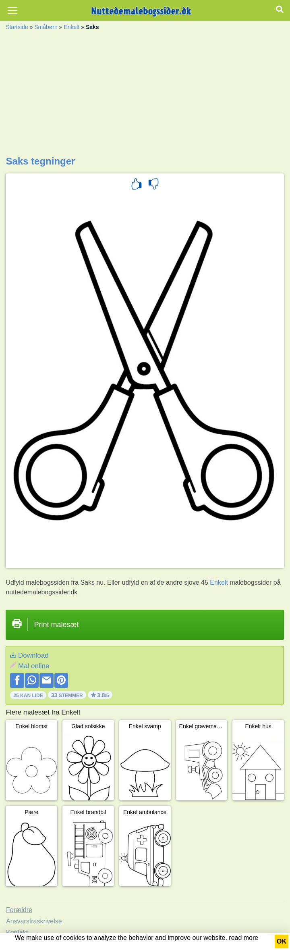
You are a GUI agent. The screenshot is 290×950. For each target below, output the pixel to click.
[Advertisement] (145, 95)
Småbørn (46, 27)
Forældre (19, 909)
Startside (17, 27)
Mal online (34, 666)
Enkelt (71, 27)
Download (33, 655)
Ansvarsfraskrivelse (34, 921)
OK (281, 941)
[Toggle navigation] (12, 10)
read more (243, 937)
